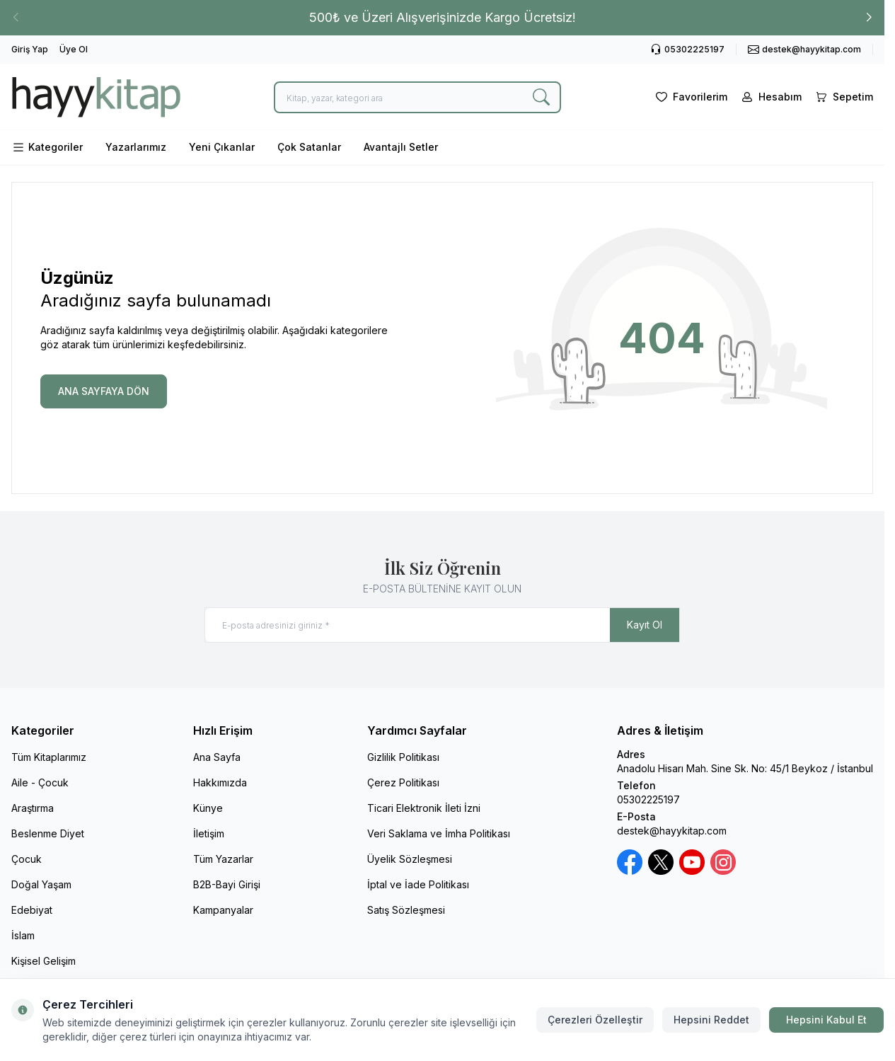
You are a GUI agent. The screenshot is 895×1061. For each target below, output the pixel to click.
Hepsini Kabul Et (826, 1020)
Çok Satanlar (309, 147)
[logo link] (96, 97)
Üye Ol (73, 49)
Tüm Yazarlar (223, 859)
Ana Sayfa (217, 757)
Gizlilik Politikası (403, 757)
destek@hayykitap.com (672, 831)
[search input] (417, 97)
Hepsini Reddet (711, 1020)
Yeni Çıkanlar (222, 147)
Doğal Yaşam (41, 884)
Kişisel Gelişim (43, 961)
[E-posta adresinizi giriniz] (442, 625)
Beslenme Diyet (47, 833)
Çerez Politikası (403, 782)
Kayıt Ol (644, 625)
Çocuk (26, 859)
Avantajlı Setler (401, 147)
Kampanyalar (223, 910)
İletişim (208, 833)
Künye (208, 808)
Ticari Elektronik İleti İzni (423, 808)
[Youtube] (692, 862)
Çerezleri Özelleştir (595, 1020)
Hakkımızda (220, 782)
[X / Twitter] (661, 862)
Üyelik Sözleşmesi (409, 859)
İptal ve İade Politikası (418, 884)
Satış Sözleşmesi (406, 910)
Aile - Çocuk (40, 782)
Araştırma (32, 808)
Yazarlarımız (135, 147)
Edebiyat (31, 910)
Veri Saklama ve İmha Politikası (438, 833)
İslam (23, 935)
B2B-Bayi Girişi (226, 884)
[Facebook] (629, 862)
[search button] (541, 97)
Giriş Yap (29, 49)
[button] (868, 17)
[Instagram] (723, 862)
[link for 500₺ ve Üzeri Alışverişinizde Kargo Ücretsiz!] (442, 17)
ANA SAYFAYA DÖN (103, 391)
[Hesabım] (770, 96)
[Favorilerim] (690, 96)
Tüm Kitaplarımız (48, 757)
